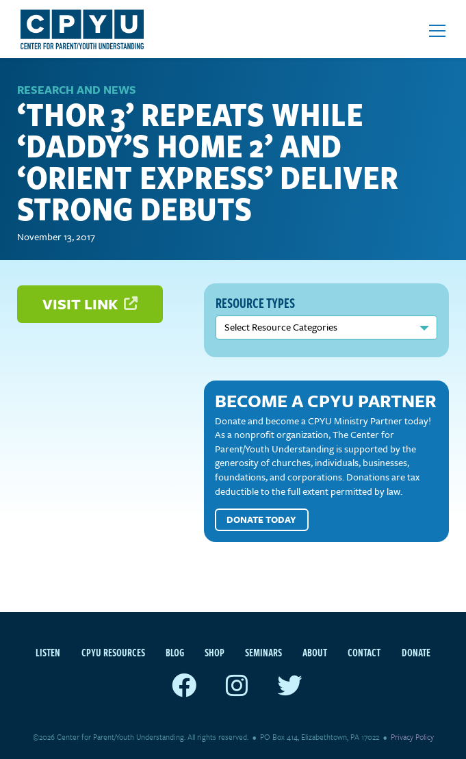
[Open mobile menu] (437, 31)
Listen (48, 652)
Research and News (76, 89)
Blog (175, 652)
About (314, 652)
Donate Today (261, 519)
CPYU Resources (113, 652)
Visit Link (90, 303)
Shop (214, 652)
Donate (416, 652)
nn (326, 327)
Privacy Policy (412, 737)
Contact (364, 652)
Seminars (263, 652)
